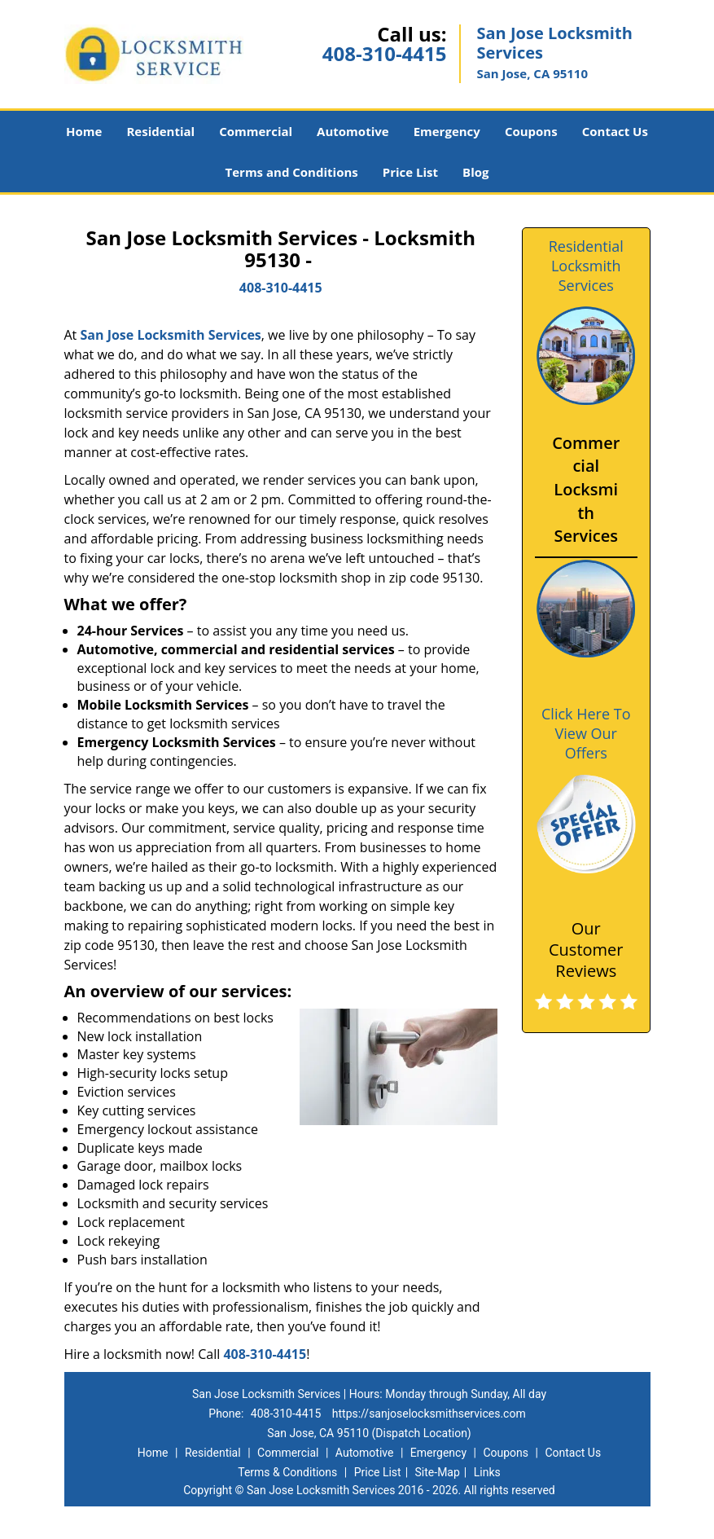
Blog (475, 172)
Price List (410, 172)
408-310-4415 (384, 53)
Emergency (447, 131)
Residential (160, 131)
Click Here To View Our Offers (585, 733)
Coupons (531, 131)
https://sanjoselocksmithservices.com (429, 1413)
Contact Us (615, 131)
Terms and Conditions (292, 172)
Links (487, 1472)
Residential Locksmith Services (586, 265)
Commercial (255, 131)
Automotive (353, 131)
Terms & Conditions (287, 1472)
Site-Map (437, 1472)
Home (84, 131)
